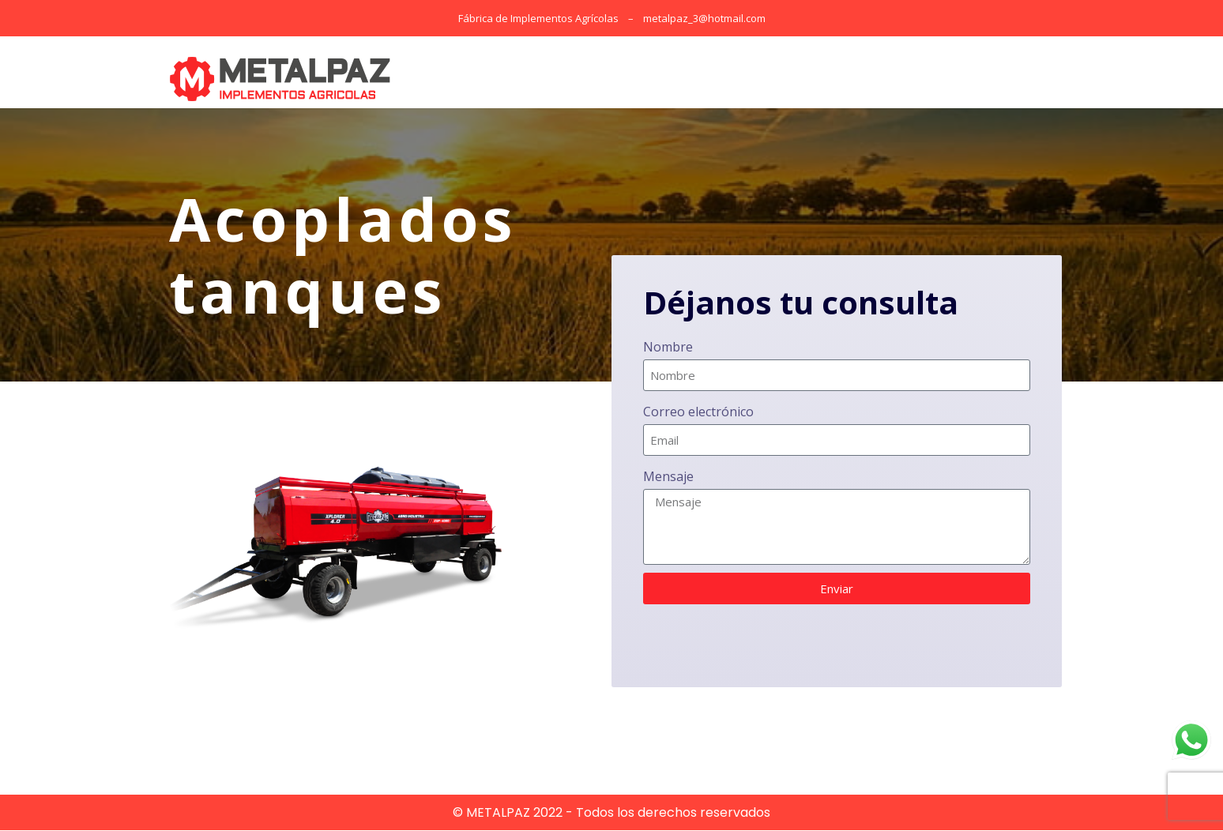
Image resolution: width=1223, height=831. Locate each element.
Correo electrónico (698, 413)
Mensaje (668, 478)
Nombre (668, 348)
